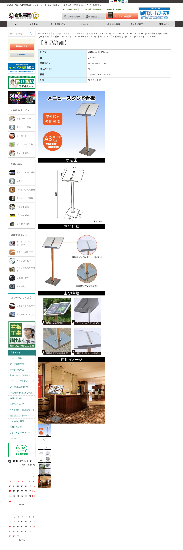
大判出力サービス (20, 110)
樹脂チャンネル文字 (26, 314)
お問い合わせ (16, 427)
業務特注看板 (113, 24)
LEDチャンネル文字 (21, 297)
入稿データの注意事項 (20, 375)
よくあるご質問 (17, 421)
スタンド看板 (23, 207)
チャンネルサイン (86, 24)
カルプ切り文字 (24, 261)
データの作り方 (17, 364)
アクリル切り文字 (25, 252)
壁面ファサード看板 (26, 172)
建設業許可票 (23, 224)
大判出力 (33, 24)
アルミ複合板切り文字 (26, 269)
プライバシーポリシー (20, 433)
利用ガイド (164, 24)
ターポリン (22, 136)
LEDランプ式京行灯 (26, 189)
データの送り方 (17, 370)
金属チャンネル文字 (26, 306)
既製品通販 (16, 164)
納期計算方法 (16, 398)
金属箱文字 (22, 286)
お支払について (17, 404)
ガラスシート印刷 (25, 144)
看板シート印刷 (24, 118)
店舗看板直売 (136, 24)
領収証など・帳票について (22, 415)
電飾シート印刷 (24, 127)
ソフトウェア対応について (22, 381)
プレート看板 (23, 153)
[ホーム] (15, 24)
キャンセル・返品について (22, 410)
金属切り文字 (23, 278)
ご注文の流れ (16, 358)
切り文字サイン (57, 24)
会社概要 (14, 438)
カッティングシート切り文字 (26, 243)
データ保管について (19, 387)
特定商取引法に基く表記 (21, 392)
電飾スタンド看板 (25, 198)
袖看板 (20, 181)
